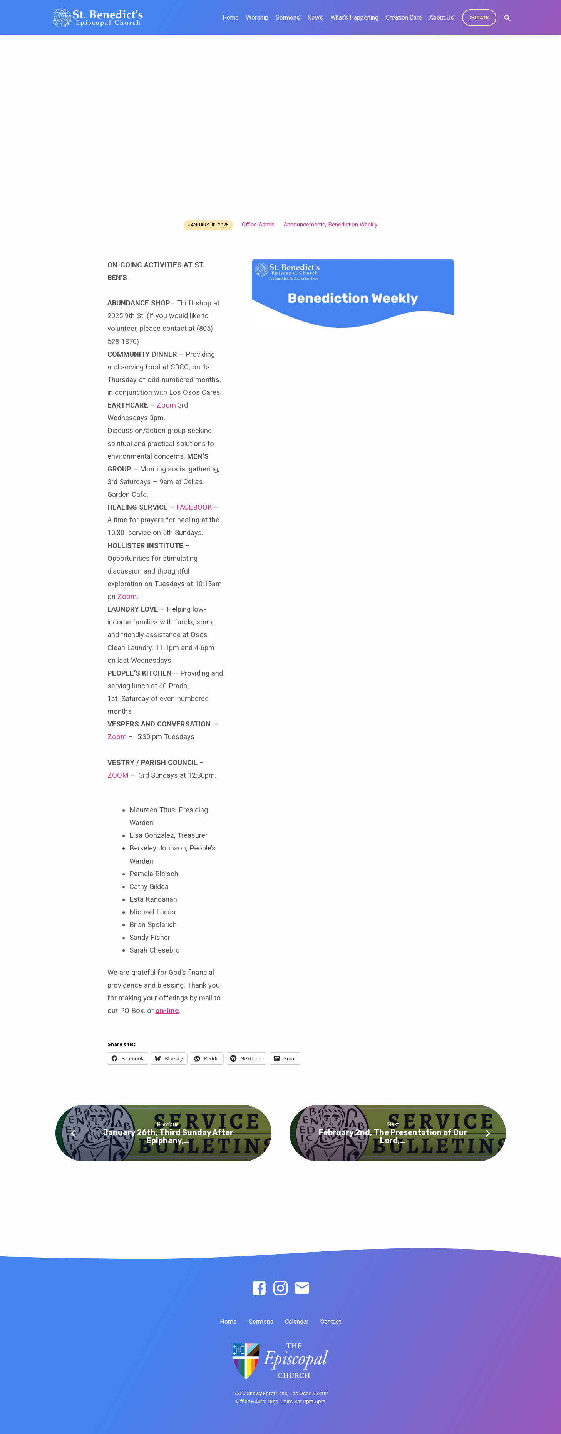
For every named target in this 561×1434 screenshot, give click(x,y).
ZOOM (118, 775)
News (315, 17)
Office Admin (258, 224)
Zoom (166, 405)
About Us (441, 17)
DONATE (479, 17)
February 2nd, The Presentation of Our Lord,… (393, 1136)
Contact (330, 1321)
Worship (257, 17)
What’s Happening (354, 17)
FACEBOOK (194, 507)
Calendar (296, 1321)
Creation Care (404, 17)
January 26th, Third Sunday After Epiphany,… (168, 1136)
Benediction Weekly (352, 224)
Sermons (288, 17)
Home (231, 17)
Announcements (304, 224)
